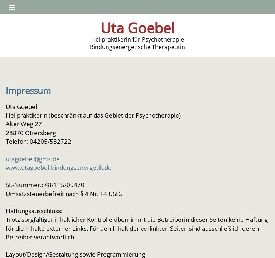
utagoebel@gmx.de (33, 158)
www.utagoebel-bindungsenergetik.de (59, 167)
